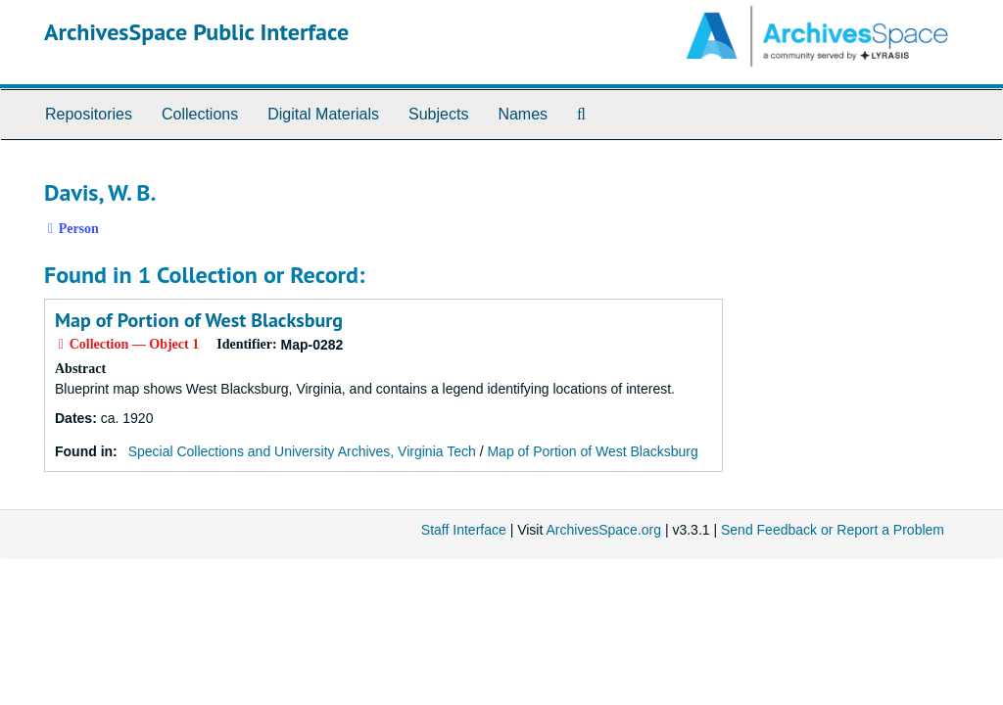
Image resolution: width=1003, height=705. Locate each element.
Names (523, 114)
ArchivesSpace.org (603, 530)
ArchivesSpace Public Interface (196, 32)
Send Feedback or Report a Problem (832, 530)
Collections (200, 114)
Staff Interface (463, 530)
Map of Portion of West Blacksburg (199, 320)
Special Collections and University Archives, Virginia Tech (302, 451)
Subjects (438, 114)
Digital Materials (323, 114)
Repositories (88, 114)
